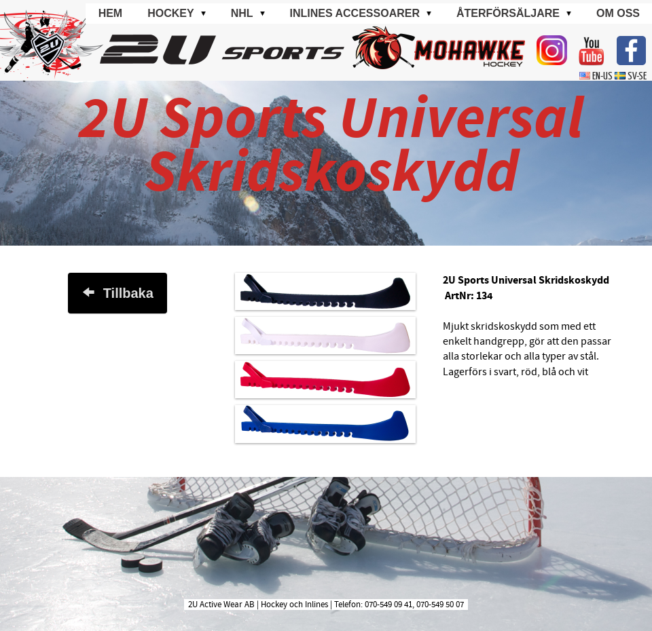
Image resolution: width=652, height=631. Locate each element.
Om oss (618, 13)
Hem (110, 13)
